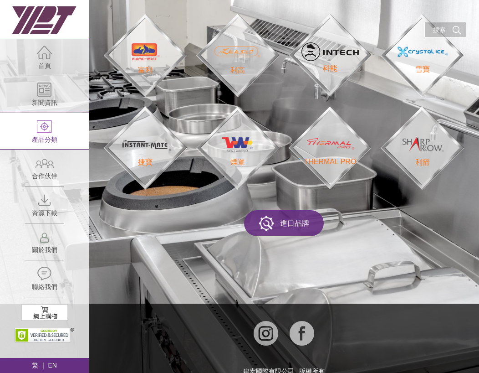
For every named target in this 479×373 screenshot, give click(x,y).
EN (52, 365)
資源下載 (44, 207)
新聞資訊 (44, 97)
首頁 (44, 60)
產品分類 (44, 134)
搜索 (447, 30)
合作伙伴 (44, 170)
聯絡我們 (44, 281)
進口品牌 (284, 223)
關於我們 (44, 244)
